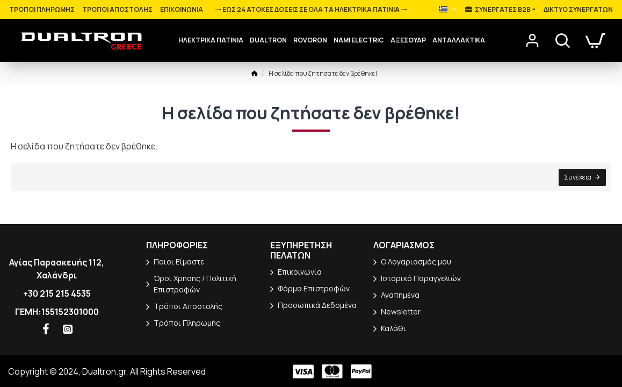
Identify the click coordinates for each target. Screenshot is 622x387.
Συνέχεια (577, 177)
